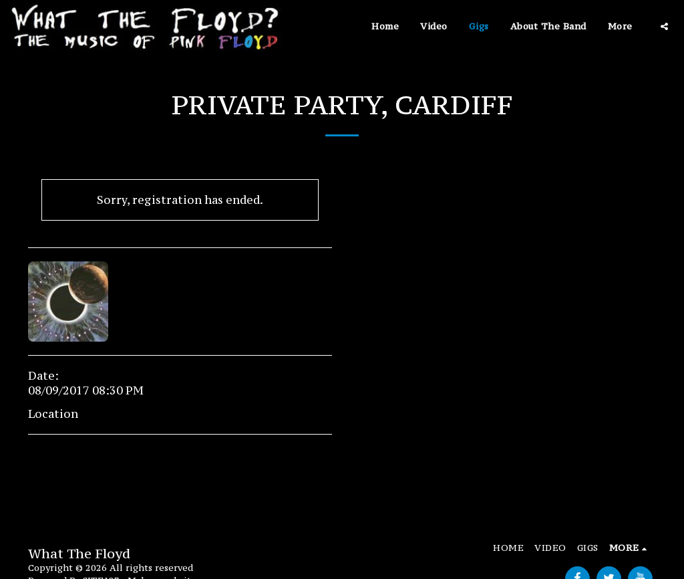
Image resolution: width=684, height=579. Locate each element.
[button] (664, 26)
